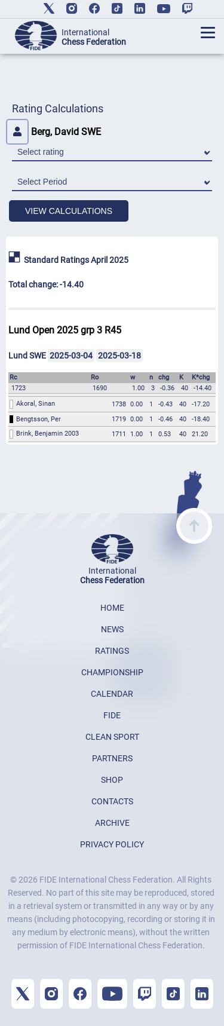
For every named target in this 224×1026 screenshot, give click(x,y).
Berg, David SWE (53, 131)
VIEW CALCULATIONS (68, 211)
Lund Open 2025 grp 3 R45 (64, 330)
